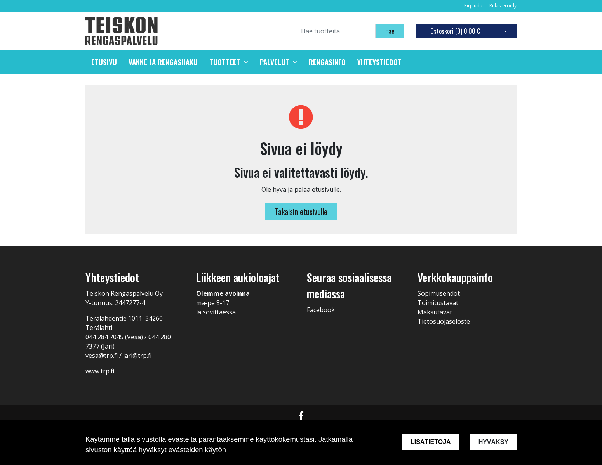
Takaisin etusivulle (301, 211)
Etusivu (104, 62)
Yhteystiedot (379, 62)
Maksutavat (435, 312)
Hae (389, 31)
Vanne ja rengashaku (163, 62)
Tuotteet (224, 62)
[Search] (336, 31)
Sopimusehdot (439, 293)
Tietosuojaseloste (444, 321)
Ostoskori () (455, 31)
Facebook (321, 309)
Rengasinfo (327, 62)
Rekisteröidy (503, 5)
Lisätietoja (431, 442)
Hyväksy (493, 442)
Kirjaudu (474, 5)
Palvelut (274, 62)
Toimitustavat (438, 302)
